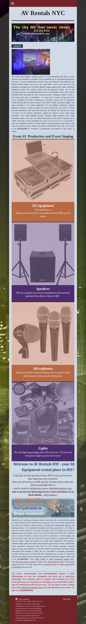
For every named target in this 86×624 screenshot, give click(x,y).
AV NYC (19, 475)
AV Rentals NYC (43, 13)
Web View (67, 599)
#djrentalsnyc (50, 495)
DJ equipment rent (49, 564)
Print (18, 599)
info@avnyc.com (38, 488)
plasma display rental (55, 562)
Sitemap (26, 599)
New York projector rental (25, 562)
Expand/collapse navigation (43, 3)
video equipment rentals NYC (61, 559)
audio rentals (40, 559)
